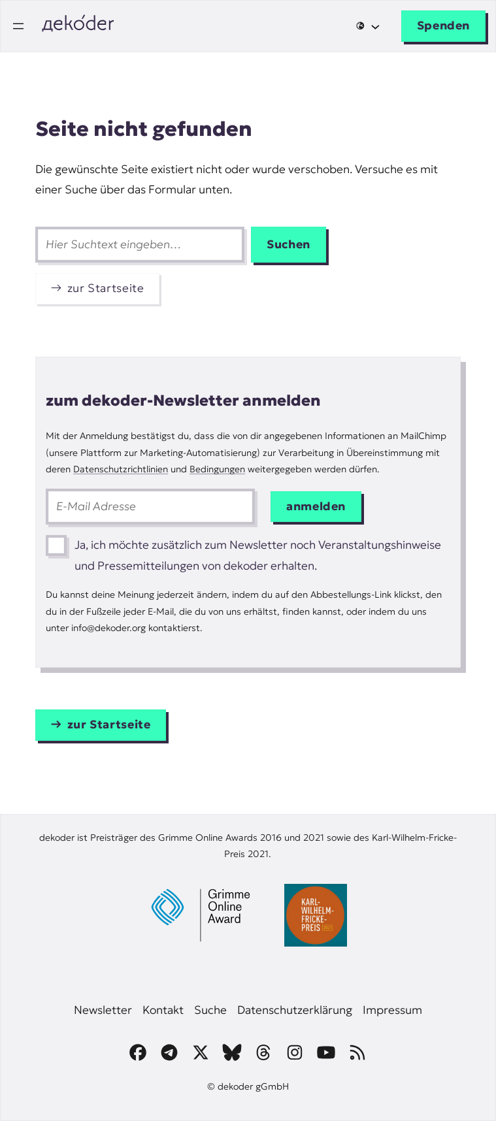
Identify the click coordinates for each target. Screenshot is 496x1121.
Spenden (443, 25)
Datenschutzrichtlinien (120, 469)
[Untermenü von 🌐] (367, 26)
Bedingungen (217, 469)
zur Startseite (105, 288)
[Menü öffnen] (18, 26)
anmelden (316, 506)
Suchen (288, 244)
